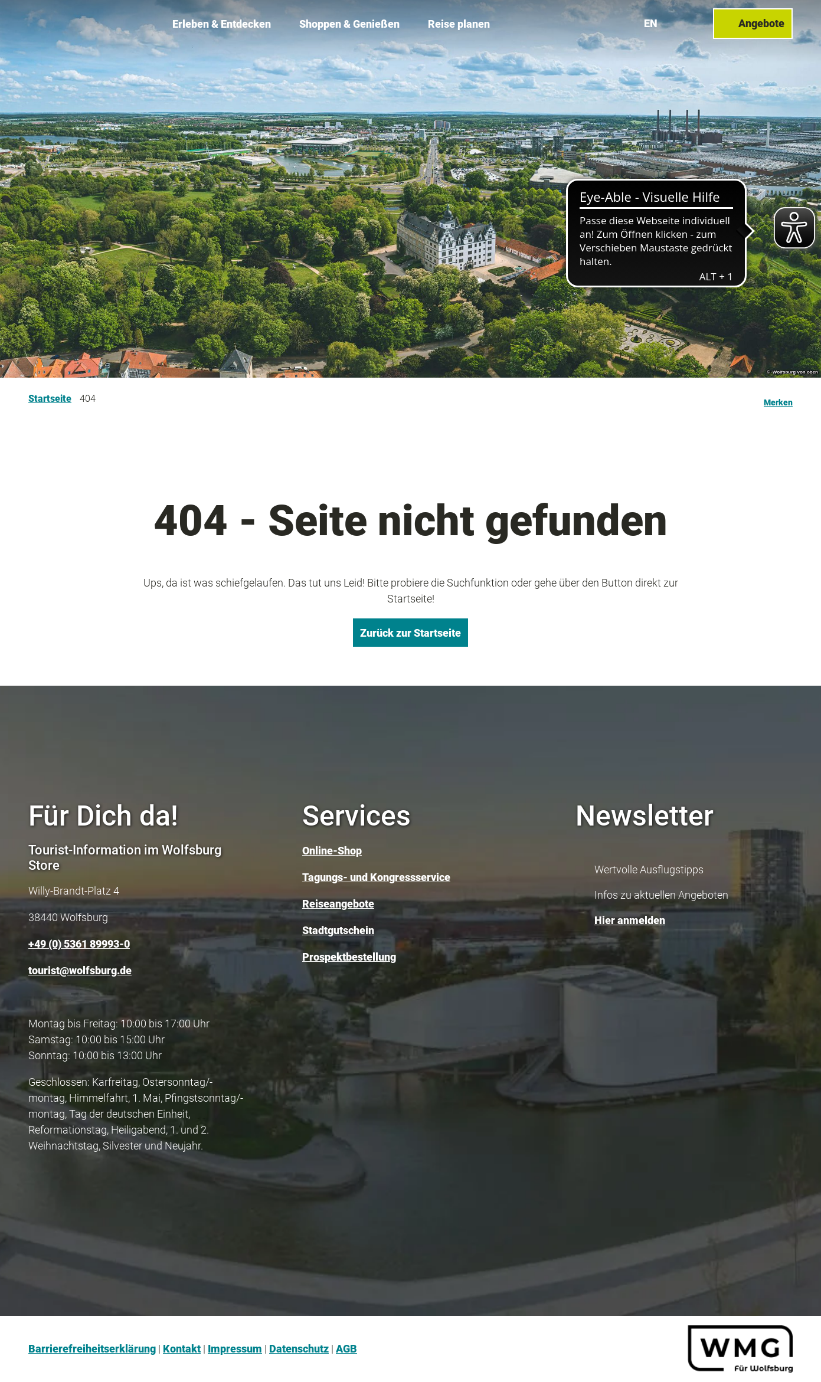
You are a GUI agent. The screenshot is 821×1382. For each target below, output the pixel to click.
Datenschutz (299, 1348)
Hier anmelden (629, 920)
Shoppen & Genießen (349, 24)
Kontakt (182, 1348)
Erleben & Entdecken (221, 24)
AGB (346, 1348)
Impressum (235, 1348)
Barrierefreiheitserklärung (92, 1348)
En (651, 23)
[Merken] (778, 399)
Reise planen (459, 24)
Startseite (49, 398)
